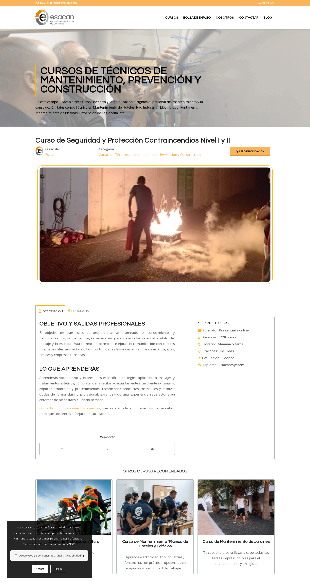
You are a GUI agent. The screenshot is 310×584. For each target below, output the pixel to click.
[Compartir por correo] (152, 449)
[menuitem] (265, 3)
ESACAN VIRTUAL (266, 2)
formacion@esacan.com (64, 3)
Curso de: (52, 149)
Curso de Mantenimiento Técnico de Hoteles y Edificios (155, 544)
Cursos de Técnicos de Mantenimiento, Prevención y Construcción (150, 154)
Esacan (50, 154)
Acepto (35, 569)
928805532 (41, 3)
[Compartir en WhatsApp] (107, 449)
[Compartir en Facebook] (62, 449)
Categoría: (107, 149)
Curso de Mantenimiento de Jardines (236, 542)
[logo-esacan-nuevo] (55, 17)
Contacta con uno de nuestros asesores (69, 408)
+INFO (54, 569)
